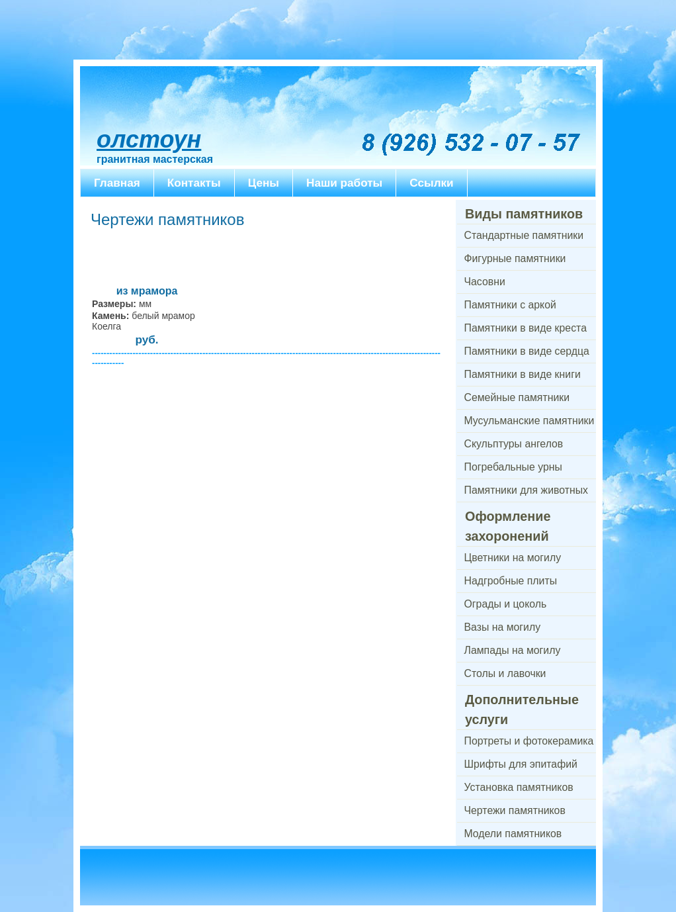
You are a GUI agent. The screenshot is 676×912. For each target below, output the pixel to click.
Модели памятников (513, 833)
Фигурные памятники (515, 258)
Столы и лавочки (505, 673)
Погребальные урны (513, 467)
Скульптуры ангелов (514, 443)
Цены (263, 182)
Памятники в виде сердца (526, 351)
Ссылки (431, 182)
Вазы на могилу (502, 627)
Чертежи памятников (515, 810)
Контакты (194, 182)
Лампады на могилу (512, 650)
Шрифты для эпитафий (520, 764)
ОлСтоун (149, 139)
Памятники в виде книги (522, 374)
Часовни (484, 281)
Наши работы (344, 182)
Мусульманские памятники (529, 420)
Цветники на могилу (513, 557)
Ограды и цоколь (505, 604)
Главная (117, 182)
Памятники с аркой (510, 304)
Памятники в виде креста (525, 328)
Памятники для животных (526, 490)
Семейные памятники (517, 397)
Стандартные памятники (524, 235)
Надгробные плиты (511, 580)
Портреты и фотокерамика (529, 741)
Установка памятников (518, 787)
